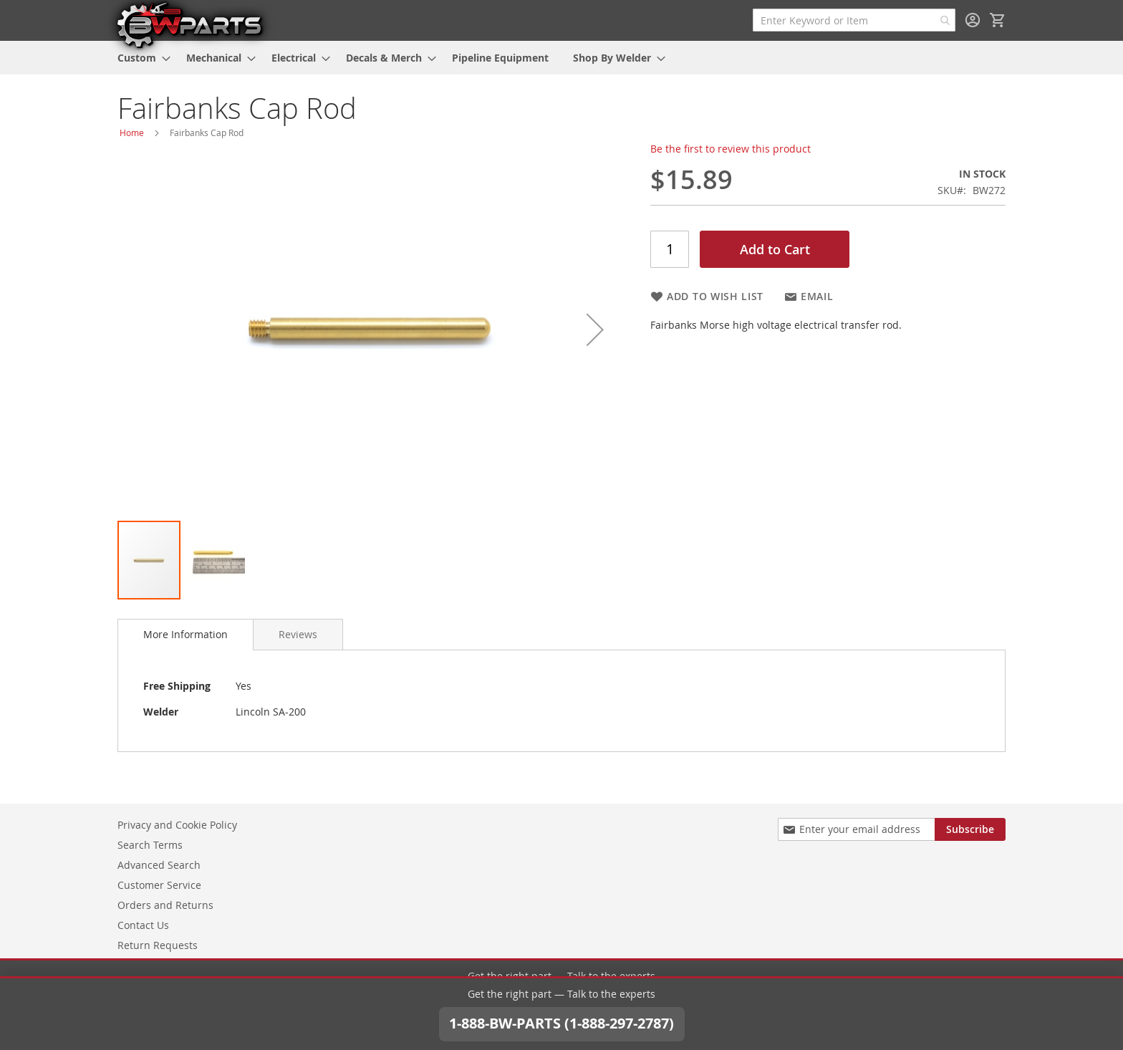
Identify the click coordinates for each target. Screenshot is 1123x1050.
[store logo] (189, 24)
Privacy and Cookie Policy (177, 823)
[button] (595, 329)
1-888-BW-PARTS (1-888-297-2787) (561, 1003)
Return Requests (157, 943)
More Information (185, 634)
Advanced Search (159, 863)
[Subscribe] (970, 828)
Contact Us (143, 923)
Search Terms (150, 843)
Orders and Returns (165, 903)
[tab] (185, 634)
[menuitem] (139, 57)
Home (132, 132)
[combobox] (854, 20)
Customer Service (159, 883)
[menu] (561, 57)
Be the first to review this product (730, 148)
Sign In (972, 20)
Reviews (298, 634)
